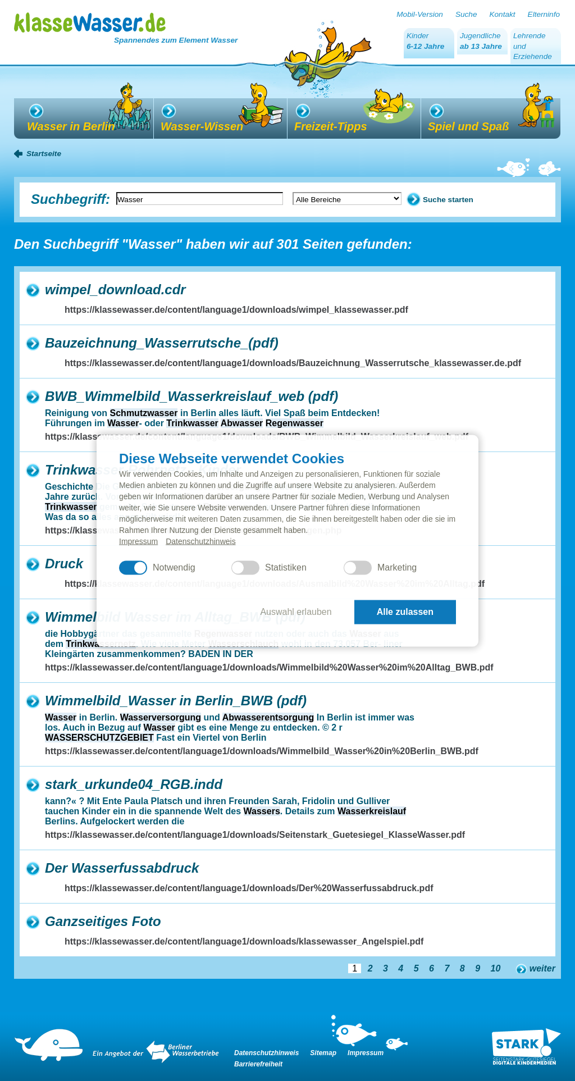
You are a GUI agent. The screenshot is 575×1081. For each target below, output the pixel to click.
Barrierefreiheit (258, 1064)
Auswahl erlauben (295, 612)
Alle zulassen (405, 612)
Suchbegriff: (70, 199)
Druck (64, 563)
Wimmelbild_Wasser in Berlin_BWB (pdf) (176, 700)
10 (496, 968)
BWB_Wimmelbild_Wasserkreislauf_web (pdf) (191, 396)
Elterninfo (544, 14)
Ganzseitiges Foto (103, 921)
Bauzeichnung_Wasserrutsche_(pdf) (162, 342)
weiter (542, 968)
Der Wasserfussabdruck (122, 867)
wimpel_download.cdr (115, 289)
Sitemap (323, 1053)
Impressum (138, 540)
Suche (466, 14)
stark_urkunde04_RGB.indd (133, 784)
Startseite (43, 153)
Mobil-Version (419, 14)
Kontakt (502, 14)
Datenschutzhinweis (201, 540)
